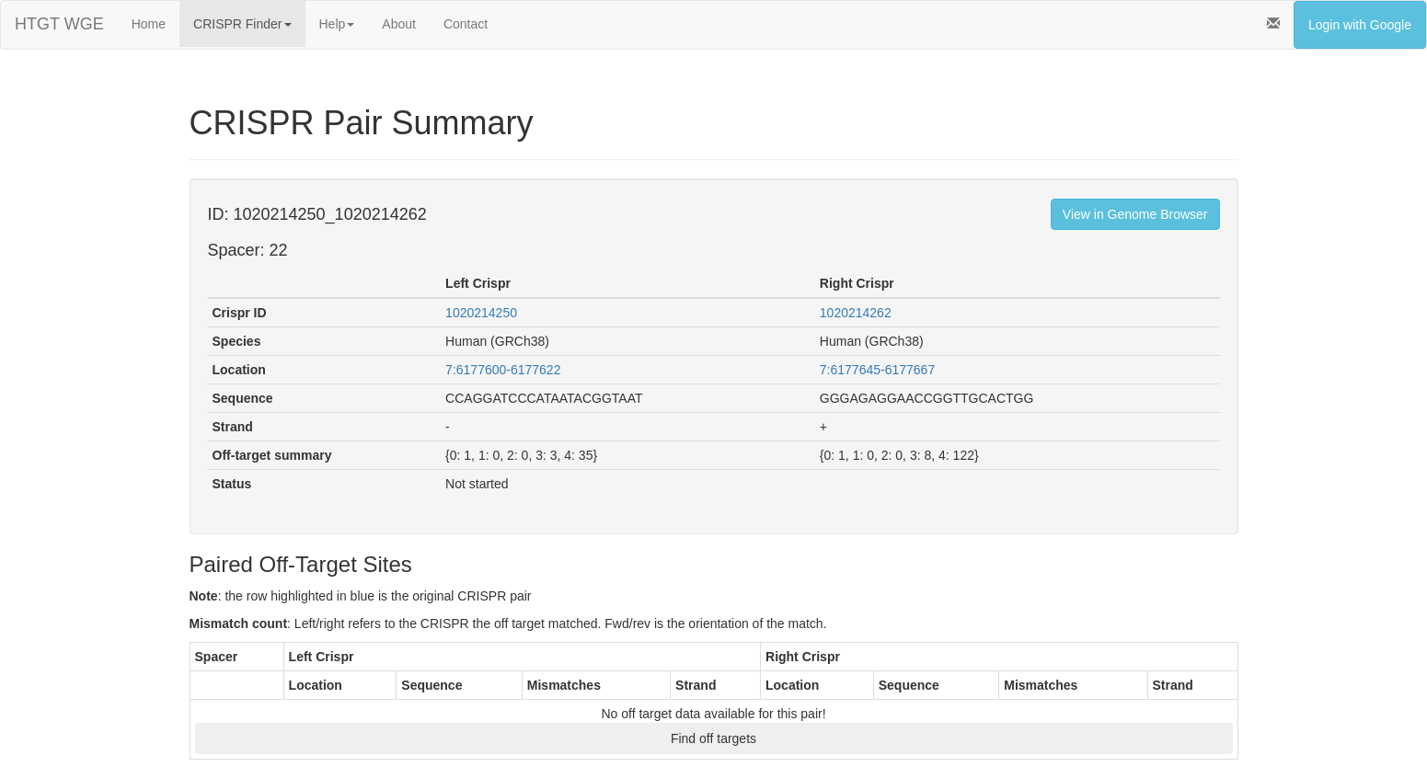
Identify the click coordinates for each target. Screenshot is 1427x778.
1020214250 (481, 312)
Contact (465, 24)
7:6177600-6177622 (502, 369)
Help (337, 24)
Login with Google (1359, 24)
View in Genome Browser (1135, 214)
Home (149, 24)
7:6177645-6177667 (877, 369)
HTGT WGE (59, 24)
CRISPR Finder (242, 24)
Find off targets (713, 738)
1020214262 (856, 312)
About (399, 24)
